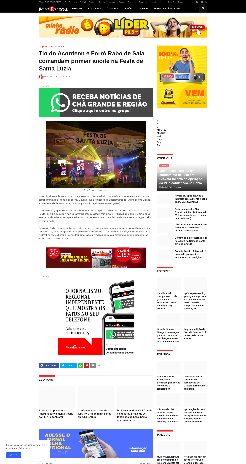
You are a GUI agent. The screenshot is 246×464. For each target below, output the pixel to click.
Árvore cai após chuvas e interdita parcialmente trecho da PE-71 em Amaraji (56, 413)
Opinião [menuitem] (127, 8)
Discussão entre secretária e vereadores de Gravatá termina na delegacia (191, 227)
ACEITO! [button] (13, 455)
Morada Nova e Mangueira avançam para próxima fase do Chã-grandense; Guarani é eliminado (168, 335)
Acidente (112, 2)
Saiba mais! (24, 448)
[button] (195, 8)
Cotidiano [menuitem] (94, 8)
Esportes (143, 2)
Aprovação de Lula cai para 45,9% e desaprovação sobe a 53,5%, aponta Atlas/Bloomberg (195, 415)
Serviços (92, 2)
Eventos (181, 2)
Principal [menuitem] (78, 8)
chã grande (59, 47)
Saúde (122, 2)
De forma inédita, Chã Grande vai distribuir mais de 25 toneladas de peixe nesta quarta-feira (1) (134, 415)
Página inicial (45, 47)
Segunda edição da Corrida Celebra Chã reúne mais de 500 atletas (195, 334)
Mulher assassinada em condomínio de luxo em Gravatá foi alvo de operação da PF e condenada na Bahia (180, 177)
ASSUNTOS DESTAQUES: (50, 2)
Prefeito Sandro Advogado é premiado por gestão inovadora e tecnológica (190, 254)
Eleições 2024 (71, 2)
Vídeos (162, 2)
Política (102, 2)
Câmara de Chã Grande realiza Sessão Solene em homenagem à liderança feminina (167, 415)
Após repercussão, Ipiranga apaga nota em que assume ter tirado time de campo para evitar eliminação (195, 301)
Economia (132, 2)
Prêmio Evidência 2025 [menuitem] (167, 8)
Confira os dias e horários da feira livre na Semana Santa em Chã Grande (95, 413)
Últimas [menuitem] (111, 8)
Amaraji (153, 2)
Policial (83, 2)
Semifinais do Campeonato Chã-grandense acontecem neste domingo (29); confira (167, 301)
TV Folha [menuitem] (143, 8)
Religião (171, 2)
